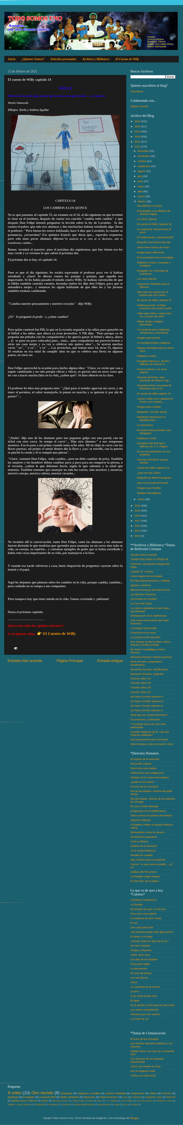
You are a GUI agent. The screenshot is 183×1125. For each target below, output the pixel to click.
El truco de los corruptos (144, 786)
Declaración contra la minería (147, 832)
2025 (138, 126)
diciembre (144, 150)
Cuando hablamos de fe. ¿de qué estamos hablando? (149, 733)
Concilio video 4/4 (140, 678)
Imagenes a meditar (88, 1093)
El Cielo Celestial (140, 945)
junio (141, 181)
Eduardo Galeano (140, 820)
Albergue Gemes (60, 1101)
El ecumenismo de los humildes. (155, 257)
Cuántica (136, 1097)
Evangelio (28, 1097)
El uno (134, 922)
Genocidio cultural (140, 763)
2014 (138, 535)
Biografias (66, 1093)
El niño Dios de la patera (144, 881)
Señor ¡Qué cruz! (140, 954)
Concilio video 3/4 (140, 682)
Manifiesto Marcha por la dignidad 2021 (151, 418)
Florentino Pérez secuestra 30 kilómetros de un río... (154, 387)
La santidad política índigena (153, 342)
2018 (138, 515)
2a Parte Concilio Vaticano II (146, 705)
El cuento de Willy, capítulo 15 (154, 300)
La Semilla (136, 904)
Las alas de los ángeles (144, 959)
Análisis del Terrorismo (143, 871)
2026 (138, 121)
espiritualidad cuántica (84, 1104)
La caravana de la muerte (145, 986)
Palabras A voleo (164, 1101)
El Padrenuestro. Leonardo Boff (155, 237)
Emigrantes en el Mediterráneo (148, 810)
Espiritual (13, 1097)
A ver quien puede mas (143, 995)
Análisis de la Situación (143, 845)
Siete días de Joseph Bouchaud (148, 714)
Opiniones (89, 1097)
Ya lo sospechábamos (143, 850)
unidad (134, 1104)
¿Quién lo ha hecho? (142, 781)
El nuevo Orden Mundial (144, 806)
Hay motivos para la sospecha (147, 859)
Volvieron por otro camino (145, 1014)
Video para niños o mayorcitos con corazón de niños (154, 315)
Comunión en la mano (143, 632)
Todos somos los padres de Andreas (151, 815)
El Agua (134, 1000)
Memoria (171, 1097)
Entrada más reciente (25, 661)
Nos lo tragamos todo (142, 1070)
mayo (141, 186)
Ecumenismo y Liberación (145, 719)
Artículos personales (63, 59)
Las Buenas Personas (143, 594)
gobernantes (104, 1104)
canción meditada (115, 1093)
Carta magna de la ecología (146, 576)
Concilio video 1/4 (140, 692)
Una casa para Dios (141, 927)
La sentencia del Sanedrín (145, 637)
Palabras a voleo (146, 356)
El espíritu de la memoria (144, 759)
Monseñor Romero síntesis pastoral (150, 657)
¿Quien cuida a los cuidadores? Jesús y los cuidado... (155, 400)
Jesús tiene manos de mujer (153, 247)
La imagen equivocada (143, 628)
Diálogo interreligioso (149, 492)
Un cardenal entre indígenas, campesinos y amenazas (153, 331)
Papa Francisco (109, 1097)
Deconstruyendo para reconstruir (149, 739)
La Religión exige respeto (145, 876)
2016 (138, 525)
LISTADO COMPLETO (143, 899)
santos (44, 1100)
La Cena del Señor (141, 603)
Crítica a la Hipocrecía (143, 1075)
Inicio (12, 59)
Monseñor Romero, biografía (147, 673)
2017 (138, 520)
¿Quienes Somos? (33, 59)
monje (116, 1104)
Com (125, 1097)
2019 (138, 510)
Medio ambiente (69, 1097)
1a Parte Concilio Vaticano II (146, 710)
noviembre (144, 156)
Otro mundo (42, 1092)
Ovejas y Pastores (140, 950)
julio (140, 176)
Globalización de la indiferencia (148, 615)
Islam (99, 1101)
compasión (53, 1104)
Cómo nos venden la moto (145, 1066)
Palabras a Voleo (147, 438)
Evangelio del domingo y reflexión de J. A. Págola (152, 445)
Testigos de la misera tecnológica (149, 777)
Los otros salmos (147, 278)
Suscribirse (136, 91)
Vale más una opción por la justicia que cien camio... (152, 293)
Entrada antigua (110, 661)
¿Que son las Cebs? (148, 472)
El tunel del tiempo (141, 973)
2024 (138, 131)
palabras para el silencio (24, 1100)
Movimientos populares (143, 836)
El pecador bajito (140, 963)
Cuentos (166, 1093)
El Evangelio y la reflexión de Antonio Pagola (153, 212)
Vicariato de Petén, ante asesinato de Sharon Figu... (154, 379)
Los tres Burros (139, 977)
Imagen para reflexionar (150, 252)
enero (141, 499)
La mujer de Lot (139, 1018)
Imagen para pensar (148, 337)
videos (153, 1093)
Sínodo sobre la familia (143, 554)
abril (140, 191)
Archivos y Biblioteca (96, 59)
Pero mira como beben (143, 768)
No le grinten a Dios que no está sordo (152, 1005)
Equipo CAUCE (139, 106)
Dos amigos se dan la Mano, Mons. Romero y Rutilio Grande (150, 643)
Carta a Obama (139, 841)
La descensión (138, 968)
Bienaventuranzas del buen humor (150, 589)
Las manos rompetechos (144, 1009)
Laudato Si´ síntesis (141, 571)
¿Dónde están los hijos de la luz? (149, 941)
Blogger (134, 1118)
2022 (138, 141)
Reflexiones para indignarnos (147, 772)
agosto (142, 171)
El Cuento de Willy (127, 59)
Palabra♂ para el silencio (19, 1104)
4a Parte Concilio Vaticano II (146, 696)
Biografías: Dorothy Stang (152, 411)
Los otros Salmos (147, 219)
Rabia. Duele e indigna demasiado (150, 323)
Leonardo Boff (47, 1097)
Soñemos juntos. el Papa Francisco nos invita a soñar (154, 307)
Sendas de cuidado (141, 855)
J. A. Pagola (111, 1101)
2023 (138, 136)
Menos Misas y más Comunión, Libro (151, 744)
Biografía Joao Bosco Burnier (154, 242)
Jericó (133, 982)
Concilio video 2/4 (140, 687)
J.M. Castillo (127, 1101)
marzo (142, 196)
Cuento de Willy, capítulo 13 (153, 467)
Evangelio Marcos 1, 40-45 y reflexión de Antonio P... (153, 363)
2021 (138, 146)
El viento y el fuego (141, 936)
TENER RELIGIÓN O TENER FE (149, 559)
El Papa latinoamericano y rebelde (150, 580)
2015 (138, 530)
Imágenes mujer (153, 1097)
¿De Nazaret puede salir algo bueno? (152, 931)
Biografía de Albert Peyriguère (154, 477)
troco (125, 1104)
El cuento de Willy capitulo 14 (154, 393)
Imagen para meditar (149, 406)
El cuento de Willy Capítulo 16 (154, 224)
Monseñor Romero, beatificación (149, 669)
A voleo (14, 1092)
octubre (142, 161)
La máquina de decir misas (145, 918)
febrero (142, 201)
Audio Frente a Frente (82, 1101)
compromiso (137, 1093)
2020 (138, 505)
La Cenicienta (145, 425)
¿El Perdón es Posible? (144, 598)
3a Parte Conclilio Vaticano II (147, 701)
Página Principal (70, 661)
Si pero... (135, 991)
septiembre (144, 166)
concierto (66, 1104)
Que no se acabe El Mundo (152, 482)
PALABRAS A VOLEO (149, 205)
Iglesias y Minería (140, 585)
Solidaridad (39, 1104)
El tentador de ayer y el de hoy (148, 909)
